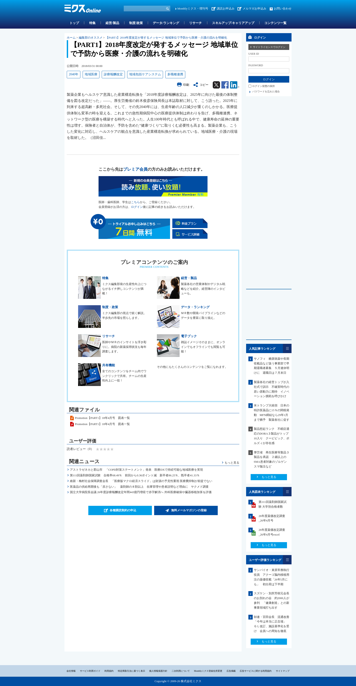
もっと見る (232, 462)
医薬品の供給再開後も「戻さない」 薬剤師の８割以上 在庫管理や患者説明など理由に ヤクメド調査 (139, 486)
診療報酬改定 (113, 74)
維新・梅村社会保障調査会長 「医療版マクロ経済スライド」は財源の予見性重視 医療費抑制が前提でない (141, 481)
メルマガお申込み (254, 8)
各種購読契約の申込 (123, 510)
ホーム (71, 37)
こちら (135, 202)
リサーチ (195, 23)
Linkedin (234, 85)
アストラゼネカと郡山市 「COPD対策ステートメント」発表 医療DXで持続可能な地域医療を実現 (136, 469)
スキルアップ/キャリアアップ (233, 23)
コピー (204, 84)
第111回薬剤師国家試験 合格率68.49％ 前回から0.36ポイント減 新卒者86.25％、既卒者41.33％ (135, 475)
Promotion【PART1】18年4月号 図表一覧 (102, 418)
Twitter (216, 85)
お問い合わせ (283, 8)
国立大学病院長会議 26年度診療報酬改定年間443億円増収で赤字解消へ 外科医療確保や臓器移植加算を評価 (141, 492)
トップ (74, 23)
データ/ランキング (166, 23)
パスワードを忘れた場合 (266, 91)
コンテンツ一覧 (275, 23)
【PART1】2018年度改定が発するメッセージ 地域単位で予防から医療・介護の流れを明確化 (166, 37)
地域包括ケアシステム (145, 74)
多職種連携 (175, 74)
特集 (92, 23)
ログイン (137, 207)
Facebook (225, 85)
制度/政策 (136, 23)
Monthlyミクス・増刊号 (192, 8)
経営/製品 (112, 23)
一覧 (287, 348)
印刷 (186, 84)
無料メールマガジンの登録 (189, 510)
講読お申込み (226, 8)
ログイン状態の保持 (263, 86)
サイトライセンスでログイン (269, 47)
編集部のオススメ (90, 37)
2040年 (73, 74)
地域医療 (91, 74)
